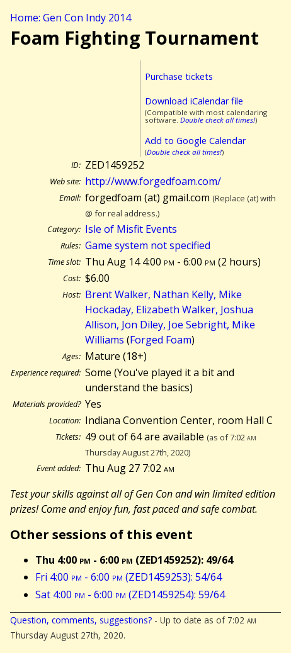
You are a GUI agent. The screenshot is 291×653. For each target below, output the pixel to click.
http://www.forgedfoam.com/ (153, 181)
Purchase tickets (179, 76)
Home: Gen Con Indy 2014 (70, 18)
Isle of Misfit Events (131, 229)
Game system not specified (147, 245)
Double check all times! (217, 120)
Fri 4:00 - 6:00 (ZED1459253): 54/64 (128, 577)
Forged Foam (160, 340)
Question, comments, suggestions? (81, 620)
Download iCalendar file (194, 101)
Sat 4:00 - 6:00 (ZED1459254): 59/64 (130, 594)
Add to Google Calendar (195, 141)
